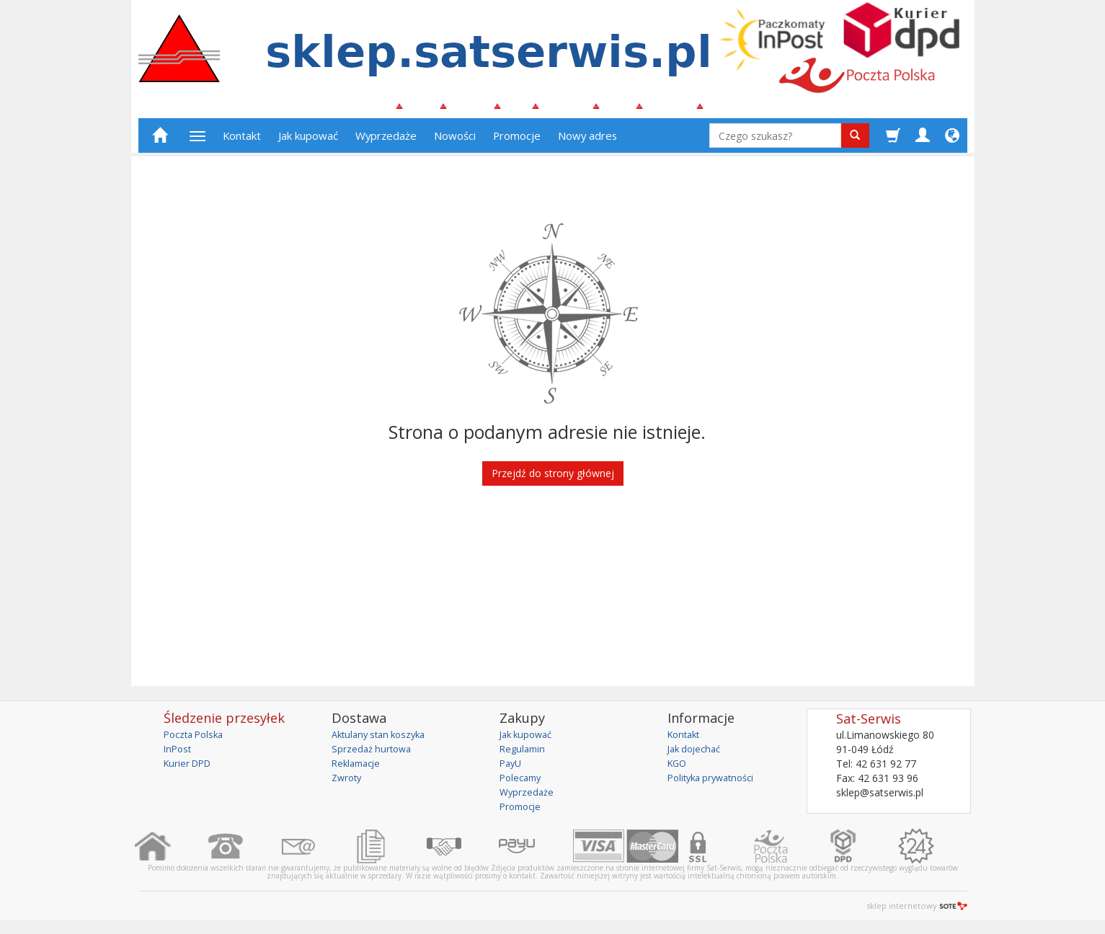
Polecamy (523, 784)
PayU (512, 769)
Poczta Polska (197, 740)
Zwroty (348, 784)
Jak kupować (308, 142)
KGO (678, 769)
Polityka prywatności (715, 784)
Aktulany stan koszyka (383, 740)
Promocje (517, 142)
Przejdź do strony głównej (553, 479)
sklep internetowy (916, 912)
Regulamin (524, 755)
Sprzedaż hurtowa (374, 755)
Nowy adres (587, 142)
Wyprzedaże (386, 142)
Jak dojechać (697, 755)
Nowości (455, 142)
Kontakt (242, 142)
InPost (179, 755)
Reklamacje (359, 769)
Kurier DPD (190, 769)
